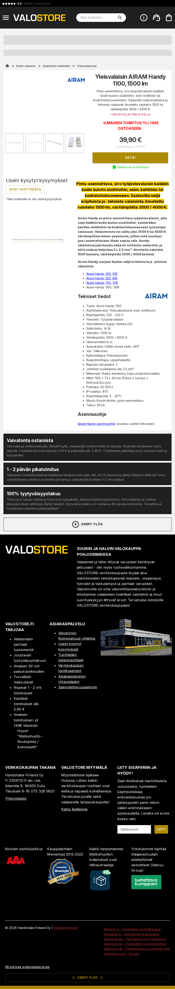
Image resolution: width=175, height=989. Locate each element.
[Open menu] (6, 17)
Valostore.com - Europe (121, 954)
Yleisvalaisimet (87, 66)
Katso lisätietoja (74, 809)
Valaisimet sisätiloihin (56, 66)
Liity (161, 829)
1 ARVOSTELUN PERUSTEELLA (130, 114)
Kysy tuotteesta (25, 189)
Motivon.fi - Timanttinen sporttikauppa (132, 929)
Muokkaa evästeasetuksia (27, 967)
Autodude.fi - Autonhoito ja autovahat (131, 934)
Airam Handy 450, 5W (102, 274)
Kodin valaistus (26, 66)
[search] (120, 17)
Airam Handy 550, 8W (102, 278)
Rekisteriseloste (66, 928)
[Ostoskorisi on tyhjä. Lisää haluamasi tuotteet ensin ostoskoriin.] (168, 17)
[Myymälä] (136, 654)
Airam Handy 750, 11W (102, 283)
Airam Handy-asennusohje (96, 424)
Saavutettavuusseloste (77, 687)
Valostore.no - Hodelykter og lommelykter (135, 944)
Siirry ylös (87, 524)
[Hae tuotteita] (98, 17)
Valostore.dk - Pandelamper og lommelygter (137, 949)
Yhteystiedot (16, 798)
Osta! (130, 158)
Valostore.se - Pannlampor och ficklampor (135, 939)
